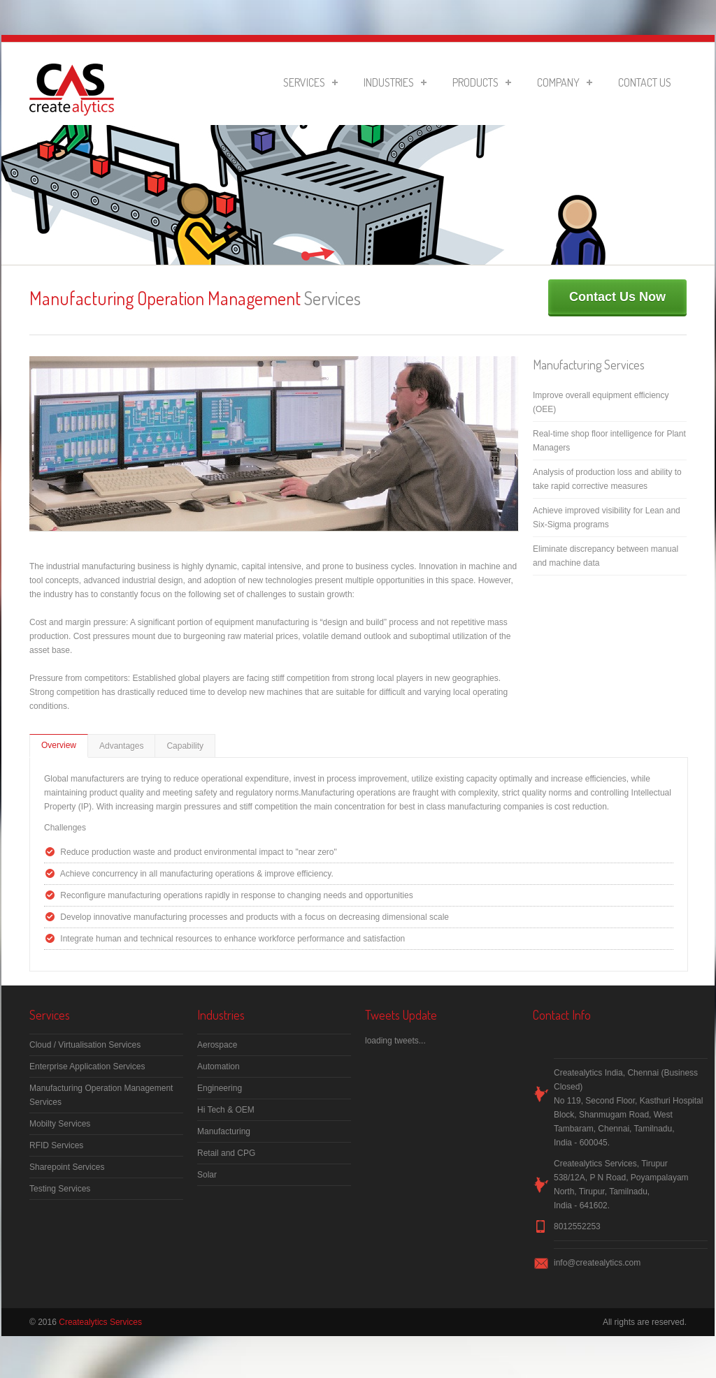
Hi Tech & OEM (226, 1110)
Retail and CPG (226, 1153)
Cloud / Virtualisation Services (85, 1045)
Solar (207, 1175)
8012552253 (577, 1226)
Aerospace (217, 1045)
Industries (395, 82)
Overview (58, 745)
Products (481, 82)
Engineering (219, 1088)
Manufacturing (223, 1131)
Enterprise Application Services (87, 1066)
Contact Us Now (617, 297)
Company (564, 82)
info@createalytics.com (597, 1263)
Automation (218, 1066)
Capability (184, 746)
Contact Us (644, 82)
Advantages (121, 746)
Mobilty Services (59, 1124)
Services (310, 82)
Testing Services (59, 1189)
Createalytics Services (100, 1322)
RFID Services (56, 1145)
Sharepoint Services (66, 1167)
